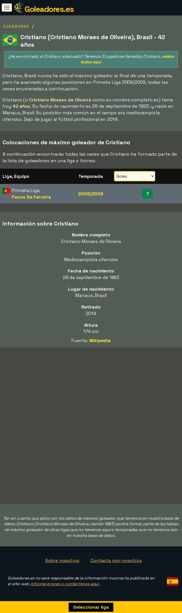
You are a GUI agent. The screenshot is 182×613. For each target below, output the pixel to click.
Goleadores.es (49, 9)
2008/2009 (90, 194)
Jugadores (16, 26)
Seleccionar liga (91, 607)
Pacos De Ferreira (31, 197)
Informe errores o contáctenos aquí (65, 584)
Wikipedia (100, 340)
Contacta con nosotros (116, 560)
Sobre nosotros (62, 560)
